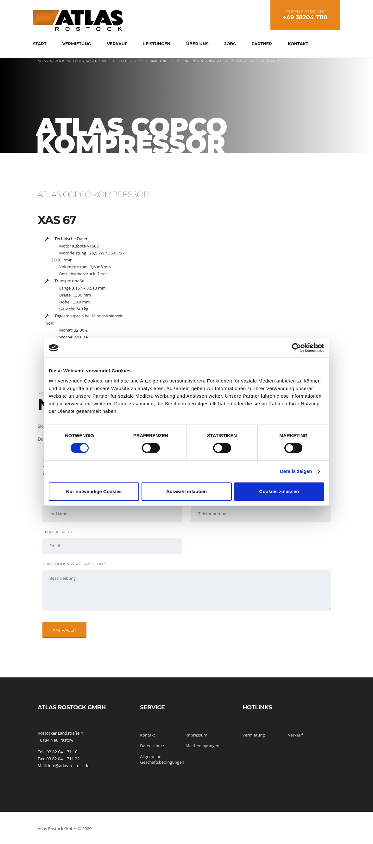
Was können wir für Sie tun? (73, 563)
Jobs (230, 43)
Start (40, 43)
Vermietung (76, 43)
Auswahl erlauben (186, 491)
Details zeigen (296, 471)
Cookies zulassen (279, 491)
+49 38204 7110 (305, 17)
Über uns (197, 43)
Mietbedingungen (202, 746)
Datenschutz (152, 746)
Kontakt (298, 43)
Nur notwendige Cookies (94, 491)
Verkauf (117, 43)
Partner (261, 43)
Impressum (196, 735)
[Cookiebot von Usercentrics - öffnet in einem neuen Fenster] (296, 347)
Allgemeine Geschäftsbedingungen (162, 759)
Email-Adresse (57, 531)
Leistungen (156, 43)
